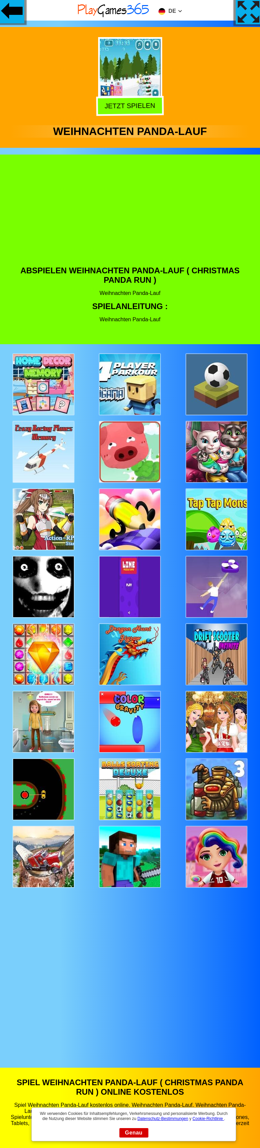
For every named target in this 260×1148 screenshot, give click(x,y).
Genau (134, 1133)
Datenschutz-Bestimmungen (162, 1118)
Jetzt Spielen (129, 105)
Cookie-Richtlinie (208, 1118)
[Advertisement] (130, 215)
